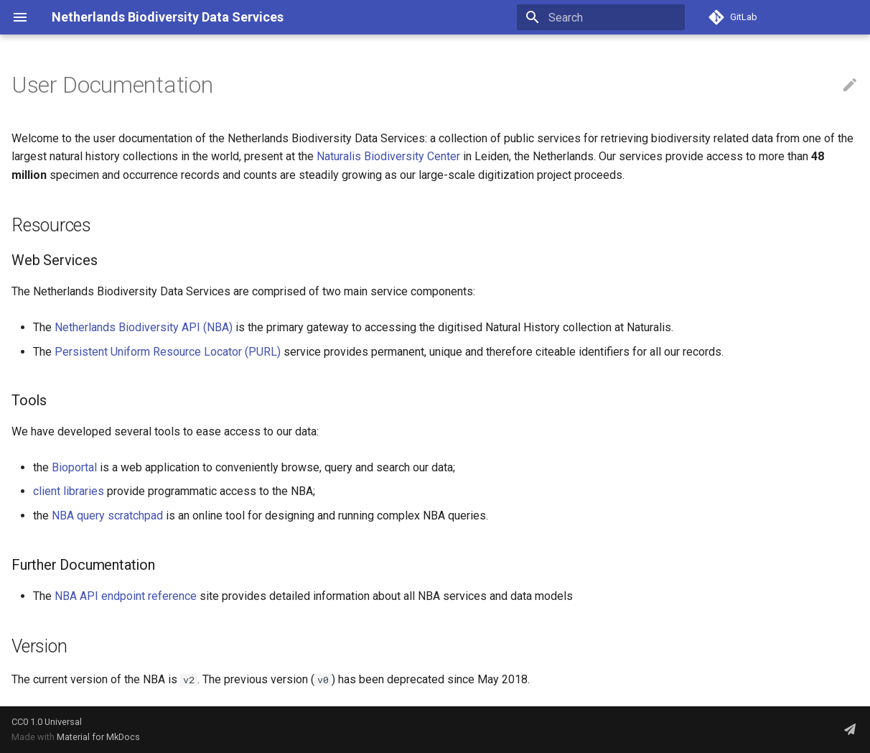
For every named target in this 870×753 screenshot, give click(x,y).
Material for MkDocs (98, 736)
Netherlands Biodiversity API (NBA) (144, 327)
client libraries (68, 491)
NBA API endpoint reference (126, 596)
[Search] (601, 17)
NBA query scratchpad (107, 515)
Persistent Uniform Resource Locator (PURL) (168, 352)
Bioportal (74, 467)
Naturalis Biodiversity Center (388, 156)
